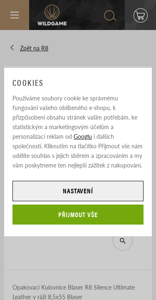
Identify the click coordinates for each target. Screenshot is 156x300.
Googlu (83, 136)
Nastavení (78, 190)
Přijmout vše (78, 214)
